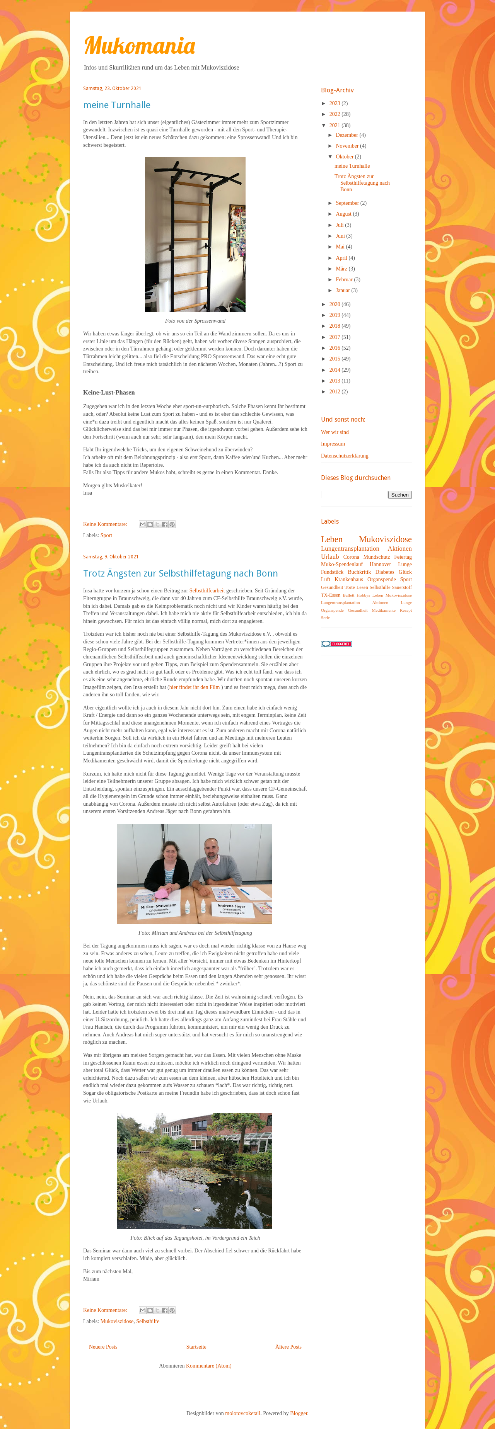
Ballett (349, 595)
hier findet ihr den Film (194, 687)
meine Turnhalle (116, 105)
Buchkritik (359, 572)
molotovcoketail (242, 1413)
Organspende (381, 579)
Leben (332, 539)
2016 (335, 348)
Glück (405, 572)
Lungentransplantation (350, 548)
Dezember (347, 135)
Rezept (406, 610)
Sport (106, 535)
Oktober (345, 157)
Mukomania (139, 45)
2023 (335, 103)
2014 (335, 370)
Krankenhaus (349, 579)
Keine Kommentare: (105, 524)
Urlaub (330, 556)
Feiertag (403, 557)
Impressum (333, 444)
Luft (325, 579)
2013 (335, 381)
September (348, 203)
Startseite (196, 1347)
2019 (335, 315)
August (344, 214)
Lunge (405, 564)
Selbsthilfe (147, 1321)
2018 (335, 326)
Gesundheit (332, 587)
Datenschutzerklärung (345, 456)
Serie (325, 617)
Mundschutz (376, 557)
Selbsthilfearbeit (207, 591)
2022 (335, 114)
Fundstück (332, 572)
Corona (351, 557)
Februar (345, 279)
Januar (343, 290)
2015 (335, 359)
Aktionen (400, 548)
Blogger (298, 1413)
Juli (340, 225)
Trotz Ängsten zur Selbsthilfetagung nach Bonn (180, 573)
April (342, 258)
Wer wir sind (335, 432)
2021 (335, 125)
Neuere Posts (103, 1347)
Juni (341, 236)
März (342, 269)
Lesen (362, 587)
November (348, 146)
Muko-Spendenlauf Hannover (356, 564)
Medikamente (384, 610)
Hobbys (363, 595)
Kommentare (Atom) (209, 1366)
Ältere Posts (288, 1347)
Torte (350, 587)
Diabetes (385, 572)
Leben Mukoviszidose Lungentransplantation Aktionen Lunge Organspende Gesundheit (366, 602)
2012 (335, 392)
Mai (341, 247)
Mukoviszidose (117, 1321)
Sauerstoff (402, 587)
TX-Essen (330, 595)
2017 (335, 337)
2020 (335, 304)
